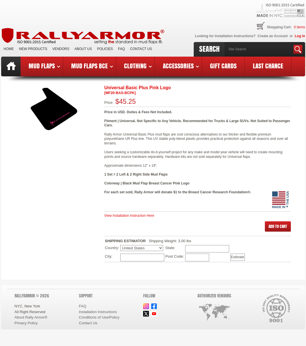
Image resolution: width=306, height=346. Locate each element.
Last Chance (268, 66)
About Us (83, 49)
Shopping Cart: (279, 27)
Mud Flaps (44, 66)
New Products (33, 49)
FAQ (121, 49)
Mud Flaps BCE (92, 66)
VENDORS (60, 49)
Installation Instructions (98, 312)
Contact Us (141, 49)
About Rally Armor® (31, 317)
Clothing (138, 66)
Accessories (181, 66)
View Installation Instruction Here (129, 216)
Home (9, 49)
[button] (278, 226)
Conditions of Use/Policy (99, 317)
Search (209, 48)
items (299, 27)
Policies (105, 49)
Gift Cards (223, 66)
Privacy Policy (26, 323)
